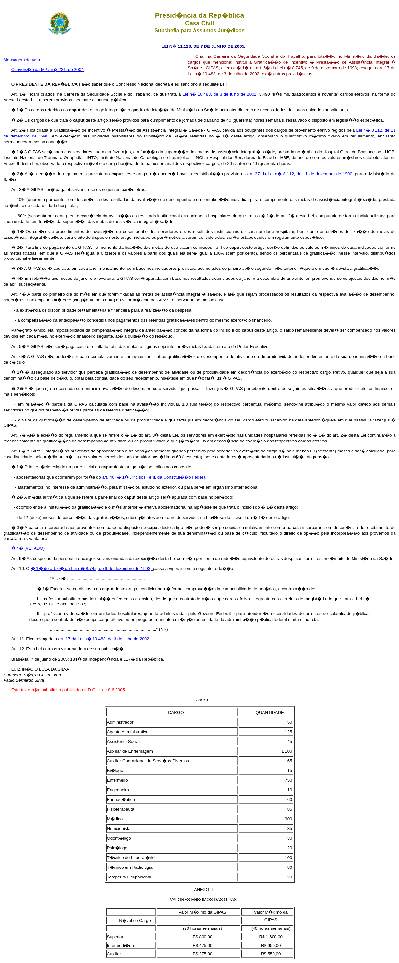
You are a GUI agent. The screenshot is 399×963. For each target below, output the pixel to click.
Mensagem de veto (22, 59)
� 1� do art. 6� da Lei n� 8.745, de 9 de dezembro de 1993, (92, 568)
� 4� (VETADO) (28, 548)
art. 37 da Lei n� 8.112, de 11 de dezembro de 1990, (301, 173)
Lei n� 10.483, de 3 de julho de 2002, (220, 94)
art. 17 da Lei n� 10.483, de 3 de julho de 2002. (104, 638)
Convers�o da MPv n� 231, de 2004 (47, 69)
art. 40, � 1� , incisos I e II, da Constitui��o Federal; (155, 477)
